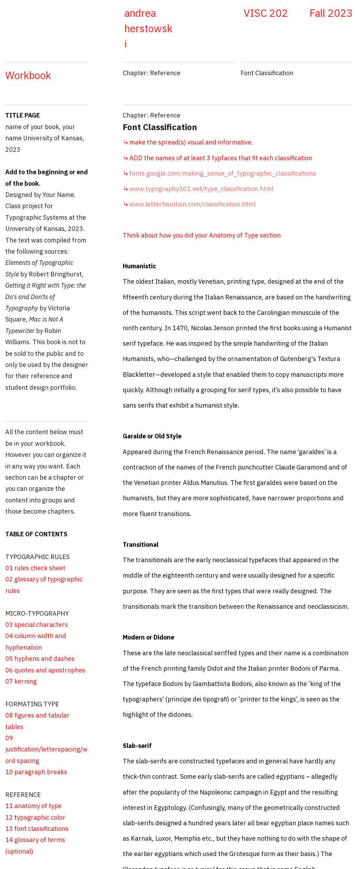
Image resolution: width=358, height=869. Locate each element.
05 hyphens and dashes (41, 659)
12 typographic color (35, 817)
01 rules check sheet (35, 568)
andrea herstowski (148, 28)
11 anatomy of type (33, 806)
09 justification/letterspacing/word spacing (46, 749)
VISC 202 (266, 13)
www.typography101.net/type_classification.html (201, 189)
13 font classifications (37, 829)
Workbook (28, 75)
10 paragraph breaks (36, 772)
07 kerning (21, 681)
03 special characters (36, 625)
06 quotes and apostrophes (45, 670)
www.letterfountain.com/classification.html (192, 204)
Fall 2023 (331, 13)
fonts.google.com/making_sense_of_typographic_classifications (219, 173)
